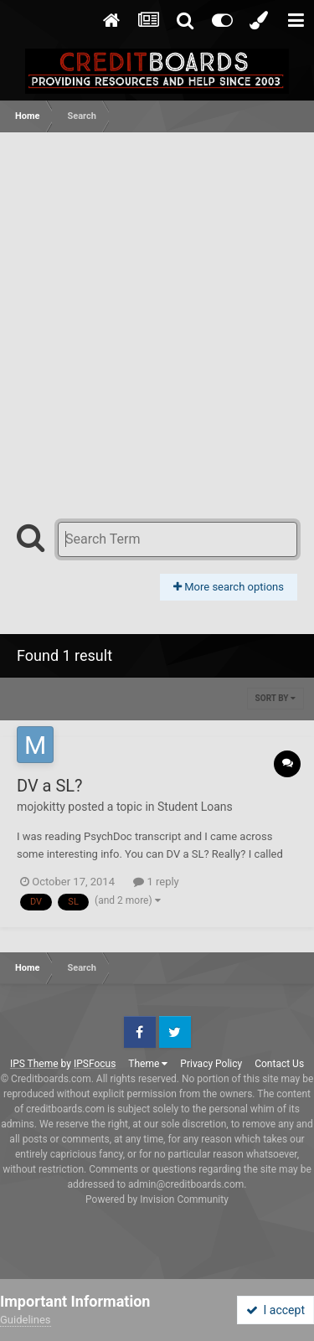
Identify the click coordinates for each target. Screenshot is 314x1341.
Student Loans (195, 806)
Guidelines (25, 1319)
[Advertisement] (157, 298)
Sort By (275, 698)
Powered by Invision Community (157, 1199)
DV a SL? (50, 786)
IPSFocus (95, 1064)
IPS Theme (34, 1064)
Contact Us (279, 1064)
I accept (275, 1310)
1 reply (156, 881)
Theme (147, 1064)
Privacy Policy (211, 1064)
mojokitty (41, 806)
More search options (228, 586)
